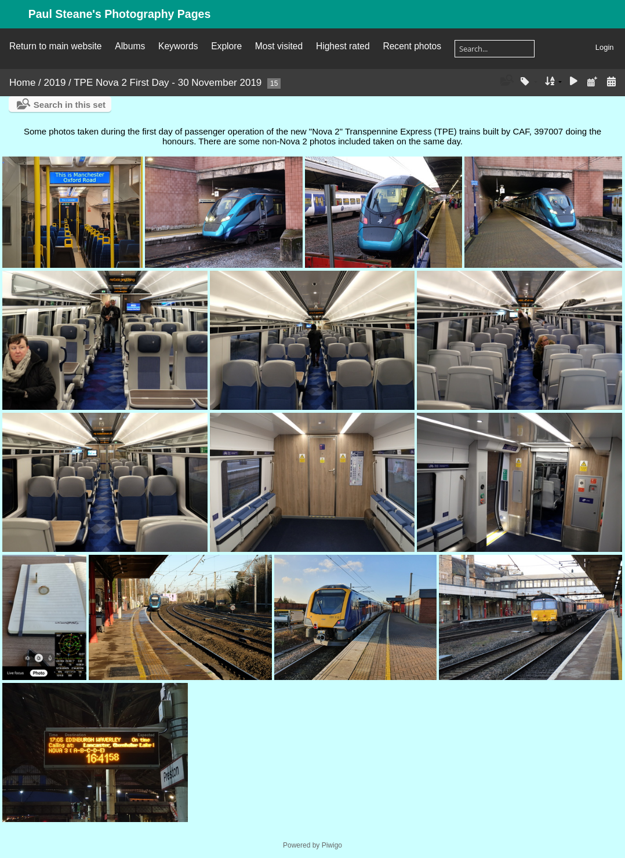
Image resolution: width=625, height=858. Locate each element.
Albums (130, 46)
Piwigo (332, 845)
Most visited (279, 46)
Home (22, 82)
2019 (55, 82)
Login (604, 47)
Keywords (178, 46)
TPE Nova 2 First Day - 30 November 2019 (167, 82)
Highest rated (343, 46)
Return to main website (55, 46)
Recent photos (412, 46)
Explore (226, 46)
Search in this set (70, 105)
